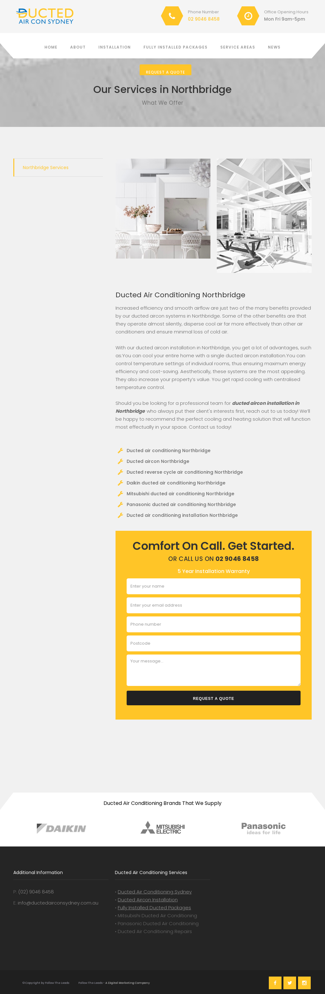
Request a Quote (165, 72)
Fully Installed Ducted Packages (154, 907)
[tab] (58, 167)
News (274, 47)
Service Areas (237, 47)
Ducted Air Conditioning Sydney (155, 891)
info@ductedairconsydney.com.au (58, 902)
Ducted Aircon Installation (148, 899)
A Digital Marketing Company (127, 983)
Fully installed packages (175, 47)
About (78, 47)
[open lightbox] (163, 209)
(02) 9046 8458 (36, 891)
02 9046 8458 (204, 19)
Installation (114, 47)
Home (50, 47)
